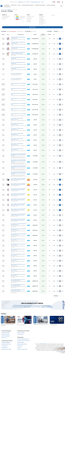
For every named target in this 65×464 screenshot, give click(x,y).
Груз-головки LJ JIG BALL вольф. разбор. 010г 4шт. (17, 134)
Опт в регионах (4, 345)
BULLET (41, 21)
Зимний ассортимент (6, 334)
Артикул (19, 31)
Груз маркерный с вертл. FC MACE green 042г (18, 104)
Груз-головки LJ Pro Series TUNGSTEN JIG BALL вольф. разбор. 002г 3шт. (18, 194)
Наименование (13, 31)
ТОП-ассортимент (20, 16)
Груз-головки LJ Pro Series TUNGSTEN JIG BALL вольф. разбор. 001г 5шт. (18, 189)
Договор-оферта (20, 342)
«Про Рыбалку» (7, 6)
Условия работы (5, 347)
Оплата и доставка (20, 332)
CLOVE (41, 24)
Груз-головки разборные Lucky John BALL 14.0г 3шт (18, 250)
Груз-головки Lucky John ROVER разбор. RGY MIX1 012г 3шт (18, 229)
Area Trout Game (31, 16)
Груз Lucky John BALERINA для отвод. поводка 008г (18, 58)
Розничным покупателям (27, 5)
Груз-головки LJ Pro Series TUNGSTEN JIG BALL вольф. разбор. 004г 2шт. (18, 204)
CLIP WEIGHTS (43, 22)
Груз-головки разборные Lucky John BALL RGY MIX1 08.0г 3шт (18, 285)
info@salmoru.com (21, 2)
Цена (22, 31)
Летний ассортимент (6, 332)
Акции (19, 5)
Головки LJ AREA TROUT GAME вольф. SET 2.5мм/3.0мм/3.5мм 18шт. (18, 53)
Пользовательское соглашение (23, 340)
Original (29, 17)
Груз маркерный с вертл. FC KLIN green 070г (18, 89)
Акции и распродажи (5, 335)
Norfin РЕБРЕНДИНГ (53, 324)
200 (35, 31)
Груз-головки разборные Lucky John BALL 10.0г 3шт (18, 244)
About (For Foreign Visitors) (22, 349)
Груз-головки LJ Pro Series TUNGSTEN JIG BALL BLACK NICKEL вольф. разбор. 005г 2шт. (18, 166)
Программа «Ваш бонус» (6, 344)
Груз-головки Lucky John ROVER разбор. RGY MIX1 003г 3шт (18, 224)
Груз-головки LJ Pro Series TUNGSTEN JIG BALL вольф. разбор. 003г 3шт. (18, 199)
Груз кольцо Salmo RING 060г (16, 73)
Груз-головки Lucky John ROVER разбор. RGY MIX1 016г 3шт (18, 234)
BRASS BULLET (43, 20)
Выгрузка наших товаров (6, 349)
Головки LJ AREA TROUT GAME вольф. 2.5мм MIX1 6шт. (18, 38)
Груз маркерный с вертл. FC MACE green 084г (18, 109)
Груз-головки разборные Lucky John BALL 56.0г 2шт (18, 275)
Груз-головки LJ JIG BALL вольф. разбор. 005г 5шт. (17, 124)
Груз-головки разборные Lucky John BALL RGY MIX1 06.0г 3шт (18, 280)
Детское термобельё (21, 324)
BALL (41, 17)
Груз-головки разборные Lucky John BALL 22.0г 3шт (18, 265)
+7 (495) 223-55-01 (13, 2)
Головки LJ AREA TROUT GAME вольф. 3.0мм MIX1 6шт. (18, 43)
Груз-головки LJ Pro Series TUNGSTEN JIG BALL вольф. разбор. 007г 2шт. (18, 215)
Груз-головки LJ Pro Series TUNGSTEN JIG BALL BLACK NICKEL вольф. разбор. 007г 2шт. (18, 173)
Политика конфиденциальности (23, 338)
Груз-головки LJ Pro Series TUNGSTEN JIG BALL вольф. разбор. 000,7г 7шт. (18, 184)
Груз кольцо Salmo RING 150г (16, 78)
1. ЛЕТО (2, 9)
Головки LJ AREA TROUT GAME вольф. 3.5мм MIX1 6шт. (18, 48)
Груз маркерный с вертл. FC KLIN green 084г (18, 94)
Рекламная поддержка (6, 342)
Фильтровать (32, 27)
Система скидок (20, 334)
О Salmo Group (20, 345)
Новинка (19, 19)
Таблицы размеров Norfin (35, 2)
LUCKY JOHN (5, 17)
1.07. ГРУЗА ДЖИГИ (8, 9)
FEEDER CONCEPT (6, 16)
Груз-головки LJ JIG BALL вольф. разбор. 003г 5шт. (17, 119)
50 (31, 31)
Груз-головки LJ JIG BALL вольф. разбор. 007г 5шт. (17, 129)
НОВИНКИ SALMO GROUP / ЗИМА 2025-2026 (7, 325)
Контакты (28, 2)
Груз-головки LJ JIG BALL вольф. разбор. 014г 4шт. (17, 139)
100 (33, 31)
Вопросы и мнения (51, 5)
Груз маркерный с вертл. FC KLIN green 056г (18, 84)
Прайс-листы (14, 5)
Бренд (8, 31)
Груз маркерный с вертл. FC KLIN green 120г (18, 99)
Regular (29, 21)
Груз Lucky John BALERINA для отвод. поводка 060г (18, 68)
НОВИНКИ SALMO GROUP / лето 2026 (41, 324)
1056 (54, 15)
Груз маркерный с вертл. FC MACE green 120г (18, 114)
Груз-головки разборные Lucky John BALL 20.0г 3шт (18, 260)
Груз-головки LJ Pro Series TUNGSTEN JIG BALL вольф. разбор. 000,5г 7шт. (18, 179)
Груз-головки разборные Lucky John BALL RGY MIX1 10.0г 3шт (18, 290)
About (42, 2)
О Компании (6, 5)
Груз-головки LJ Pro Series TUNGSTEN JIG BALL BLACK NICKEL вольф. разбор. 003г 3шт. (18, 160)
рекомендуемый (20, 17)
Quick (29, 20)
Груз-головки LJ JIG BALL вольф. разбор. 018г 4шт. (17, 144)
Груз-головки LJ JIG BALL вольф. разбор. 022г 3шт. (17, 149)
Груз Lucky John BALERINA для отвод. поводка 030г (18, 63)
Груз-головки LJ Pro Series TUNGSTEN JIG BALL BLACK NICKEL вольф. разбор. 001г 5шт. (18, 154)
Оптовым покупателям (40, 5)
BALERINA (42, 16)
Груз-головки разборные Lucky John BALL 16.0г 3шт (18, 255)
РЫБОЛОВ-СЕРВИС (43, 343)
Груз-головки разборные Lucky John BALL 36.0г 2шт (18, 270)
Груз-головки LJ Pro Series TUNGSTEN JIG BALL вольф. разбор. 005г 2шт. (18, 209)
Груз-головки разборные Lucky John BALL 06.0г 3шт (18, 239)
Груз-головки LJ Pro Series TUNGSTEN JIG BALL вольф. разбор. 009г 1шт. (18, 220)
